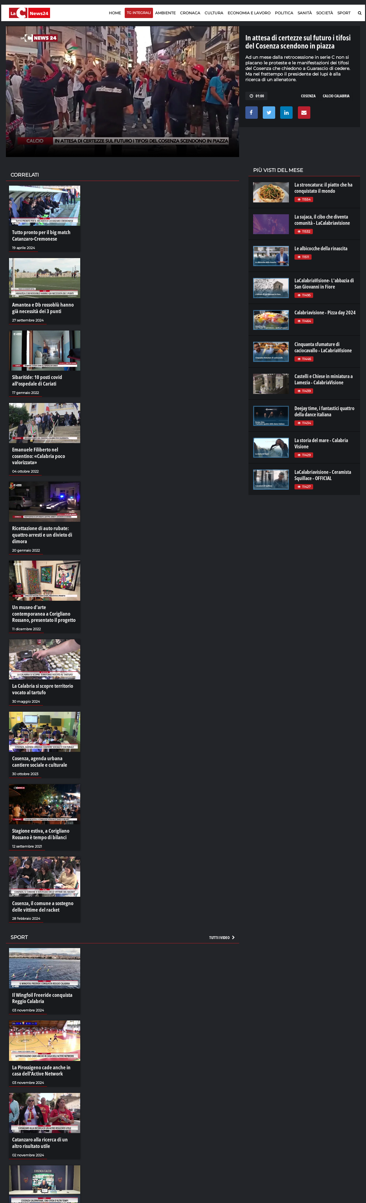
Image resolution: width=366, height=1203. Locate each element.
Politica (284, 13)
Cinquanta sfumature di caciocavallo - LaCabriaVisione (323, 347)
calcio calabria (336, 96)
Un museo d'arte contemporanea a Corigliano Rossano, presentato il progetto (43, 603)
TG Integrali (139, 13)
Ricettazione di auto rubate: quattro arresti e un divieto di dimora (40, 525)
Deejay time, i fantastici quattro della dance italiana (324, 411)
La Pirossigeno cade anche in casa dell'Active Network (43, 1055)
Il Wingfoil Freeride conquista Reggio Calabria (40, 983)
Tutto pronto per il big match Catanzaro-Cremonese (39, 235)
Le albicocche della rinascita (320, 248)
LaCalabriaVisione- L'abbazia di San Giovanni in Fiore (324, 283)
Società (324, 13)
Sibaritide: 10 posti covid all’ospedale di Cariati (36, 378)
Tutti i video (222, 923)
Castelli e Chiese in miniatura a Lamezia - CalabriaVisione (323, 379)
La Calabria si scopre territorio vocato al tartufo (41, 677)
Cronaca (190, 13)
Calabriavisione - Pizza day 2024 (325, 312)
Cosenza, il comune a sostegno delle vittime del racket (41, 892)
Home (115, 13)
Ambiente (165, 13)
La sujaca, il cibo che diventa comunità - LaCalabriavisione (322, 219)
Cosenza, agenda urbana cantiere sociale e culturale (43, 749)
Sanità (305, 13)
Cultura (214, 13)
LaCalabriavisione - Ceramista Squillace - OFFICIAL (322, 475)
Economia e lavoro (249, 13)
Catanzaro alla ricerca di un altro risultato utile (43, 1126)
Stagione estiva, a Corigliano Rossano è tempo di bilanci (39, 820)
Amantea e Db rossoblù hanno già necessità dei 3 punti (44, 307)
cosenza (308, 96)
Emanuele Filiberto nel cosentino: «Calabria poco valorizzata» (44, 450)
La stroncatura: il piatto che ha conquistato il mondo (323, 187)
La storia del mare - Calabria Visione (321, 443)
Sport (343, 13)
